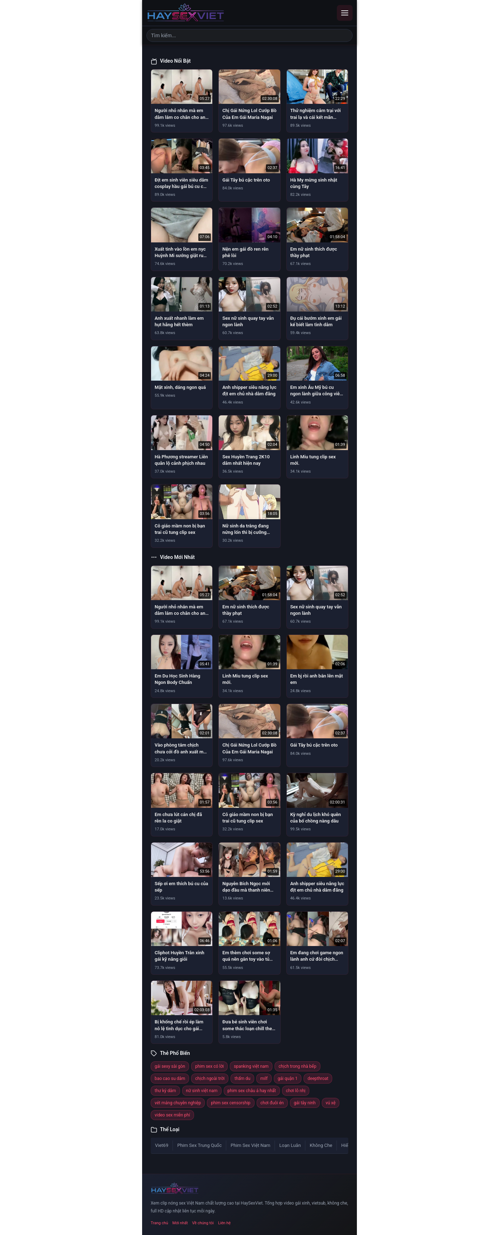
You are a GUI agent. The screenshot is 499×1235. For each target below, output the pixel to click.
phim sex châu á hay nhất (252, 1090)
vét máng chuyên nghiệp (178, 1102)
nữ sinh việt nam (202, 1090)
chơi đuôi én (272, 1102)
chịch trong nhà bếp (297, 1066)
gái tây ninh (305, 1102)
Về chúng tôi (203, 1223)
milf (264, 1078)
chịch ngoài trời (209, 1078)
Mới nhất (180, 1223)
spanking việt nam (251, 1066)
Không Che (321, 1145)
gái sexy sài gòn (170, 1066)
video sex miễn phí (172, 1115)
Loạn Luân (290, 1145)
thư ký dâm (165, 1090)
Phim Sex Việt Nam (250, 1145)
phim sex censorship (230, 1102)
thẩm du (242, 1078)
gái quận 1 (287, 1078)
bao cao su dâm (170, 1078)
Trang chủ (159, 1223)
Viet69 (161, 1145)
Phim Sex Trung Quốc (199, 1145)
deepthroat (317, 1078)
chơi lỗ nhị (296, 1090)
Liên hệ (224, 1223)
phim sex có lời (209, 1066)
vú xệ (331, 1102)
